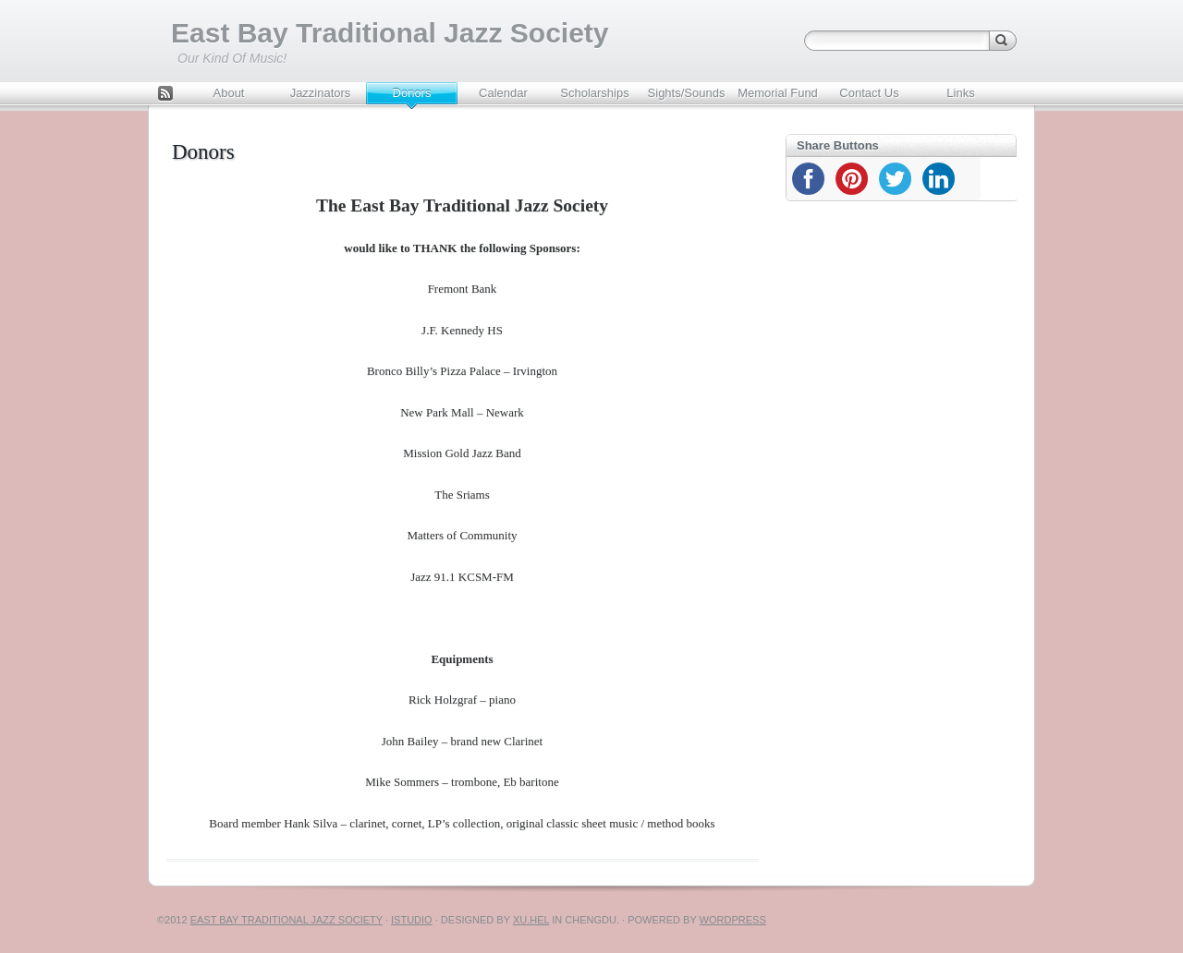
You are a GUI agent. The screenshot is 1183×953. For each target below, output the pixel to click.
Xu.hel (531, 919)
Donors (412, 93)
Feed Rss (165, 95)
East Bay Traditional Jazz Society (390, 33)
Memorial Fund (778, 93)
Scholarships (594, 93)
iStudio (412, 919)
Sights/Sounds (687, 93)
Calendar (503, 93)
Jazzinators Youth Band (320, 97)
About (229, 93)
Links (960, 93)
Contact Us (868, 93)
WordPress (733, 919)
